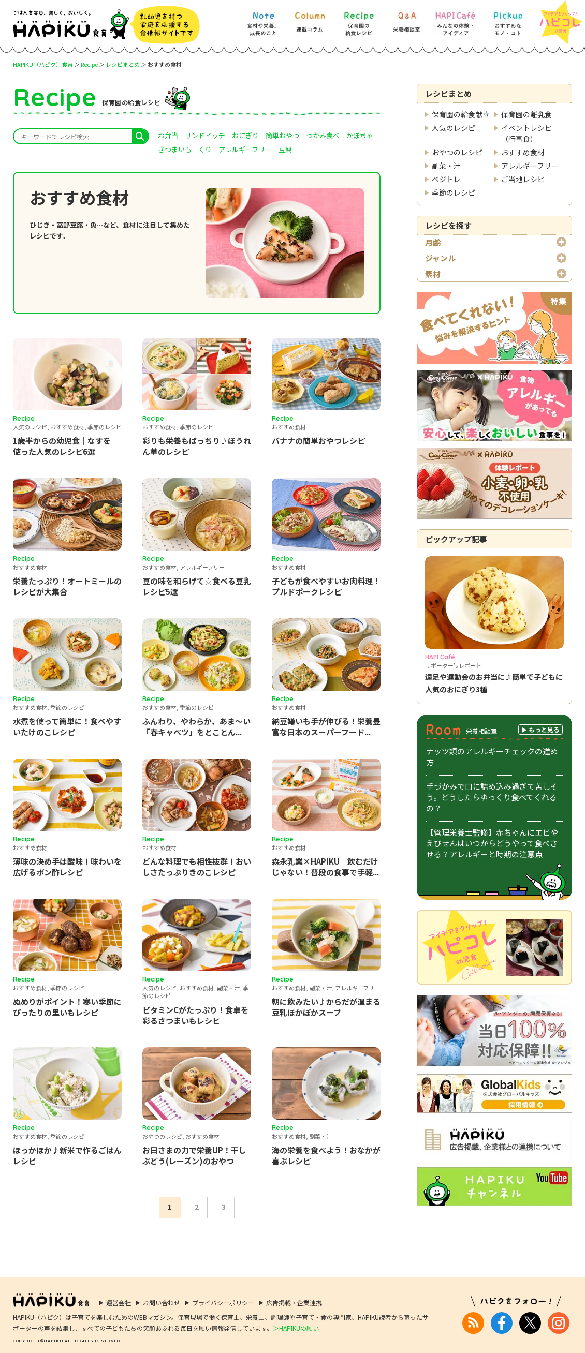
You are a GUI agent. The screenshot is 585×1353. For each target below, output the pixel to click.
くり (205, 149)
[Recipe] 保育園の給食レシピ (358, 19)
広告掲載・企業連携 (294, 1295)
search (140, 136)
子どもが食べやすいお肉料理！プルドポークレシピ (326, 586)
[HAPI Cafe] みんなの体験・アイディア (456, 19)
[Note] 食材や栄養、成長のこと (263, 19)
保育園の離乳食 (526, 114)
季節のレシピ (453, 192)
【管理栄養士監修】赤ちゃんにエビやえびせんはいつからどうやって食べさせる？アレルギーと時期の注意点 (492, 843)
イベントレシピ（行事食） (526, 133)
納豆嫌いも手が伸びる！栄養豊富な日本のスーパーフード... (326, 726)
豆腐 (285, 149)
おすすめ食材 (523, 152)
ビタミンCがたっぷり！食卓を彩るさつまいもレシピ (195, 1015)
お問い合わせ (161, 1295)
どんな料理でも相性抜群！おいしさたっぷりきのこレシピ (196, 867)
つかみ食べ (323, 135)
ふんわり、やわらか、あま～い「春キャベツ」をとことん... (196, 726)
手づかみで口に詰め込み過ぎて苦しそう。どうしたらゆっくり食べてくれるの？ (492, 797)
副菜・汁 (446, 165)
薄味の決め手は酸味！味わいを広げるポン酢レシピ (67, 867)
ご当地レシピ (523, 179)
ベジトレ (446, 179)
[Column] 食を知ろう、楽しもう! (309, 19)
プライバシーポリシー (223, 1295)
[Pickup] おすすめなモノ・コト (508, 19)
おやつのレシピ (457, 152)
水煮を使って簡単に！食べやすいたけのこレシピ (67, 726)
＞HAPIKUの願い (296, 1320)
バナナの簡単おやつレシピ (318, 440)
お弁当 (168, 135)
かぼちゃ (359, 135)
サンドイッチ (205, 135)
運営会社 (118, 1295)
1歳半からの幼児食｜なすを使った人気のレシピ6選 (62, 446)
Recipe (89, 64)
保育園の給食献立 (461, 114)
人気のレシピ (453, 128)
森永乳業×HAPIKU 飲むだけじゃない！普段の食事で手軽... (325, 867)
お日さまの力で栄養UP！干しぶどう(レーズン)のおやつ (194, 1155)
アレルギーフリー (530, 165)
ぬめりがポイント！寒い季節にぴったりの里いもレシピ (67, 1007)
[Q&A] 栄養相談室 (406, 19)
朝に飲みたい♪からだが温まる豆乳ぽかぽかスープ (326, 1007)
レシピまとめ (123, 64)
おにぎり (245, 135)
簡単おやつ (282, 135)
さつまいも (175, 149)
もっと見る (544, 729)
